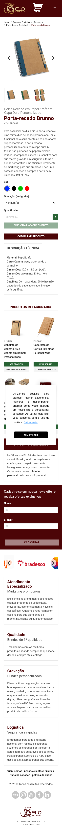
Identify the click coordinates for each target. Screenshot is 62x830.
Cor (6, 181)
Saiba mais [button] (31, 422)
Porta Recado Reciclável (17, 25)
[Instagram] (23, 795)
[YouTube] (31, 795)
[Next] (52, 58)
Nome (7, 503)
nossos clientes (33, 771)
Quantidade (11, 210)
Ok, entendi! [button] (31, 435)
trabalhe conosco (20, 775)
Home (6, 22)
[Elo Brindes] (14, 8)
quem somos (14, 771)
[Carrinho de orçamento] (38, 8)
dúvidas (49, 771)
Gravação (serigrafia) (16, 196)
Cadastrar (32, 542)
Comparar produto (31, 236)
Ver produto (16, 364)
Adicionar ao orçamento (31, 225)
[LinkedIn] (47, 795)
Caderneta (38, 22)
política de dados (42, 775)
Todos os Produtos (21, 22)
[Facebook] (39, 795)
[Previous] (9, 58)
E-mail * (8, 519)
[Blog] (15, 795)
